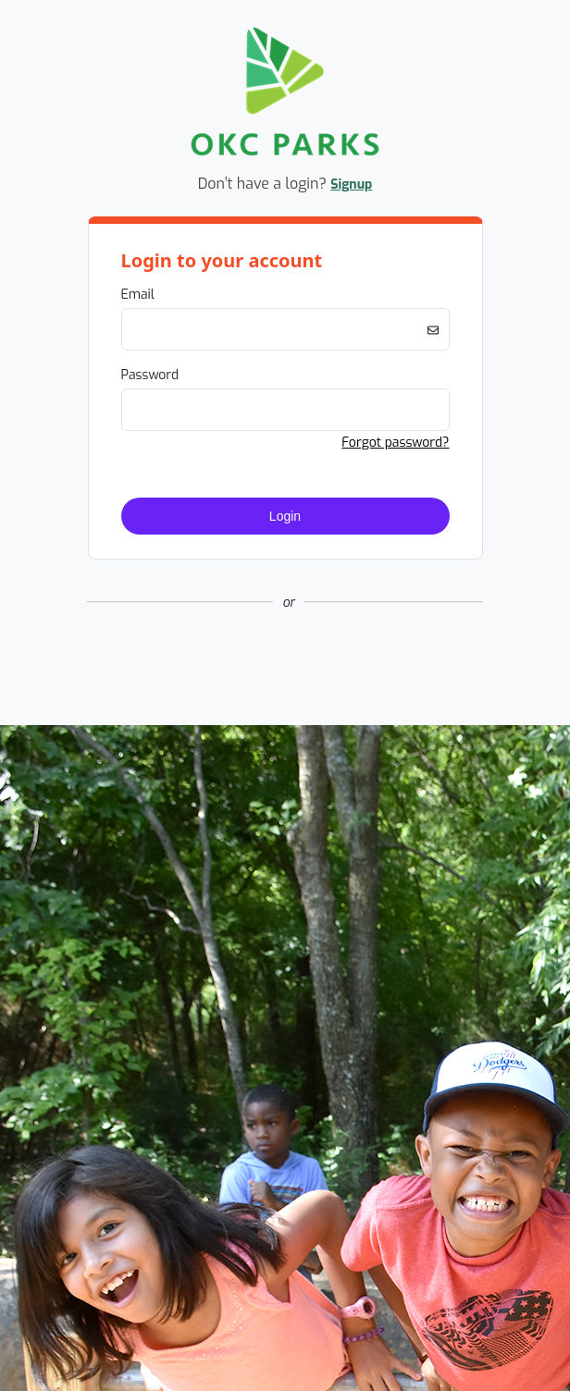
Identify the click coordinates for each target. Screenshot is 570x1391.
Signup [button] (351, 184)
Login (285, 516)
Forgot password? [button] (395, 442)
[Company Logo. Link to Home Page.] (285, 153)
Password (150, 375)
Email (138, 294)
